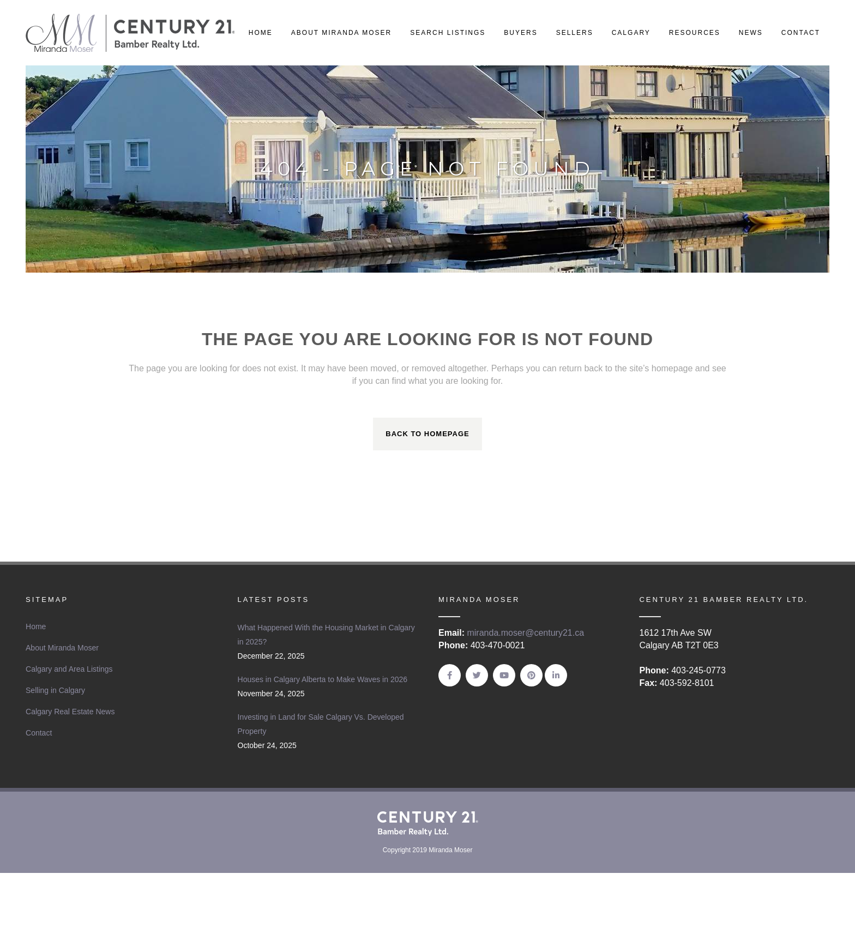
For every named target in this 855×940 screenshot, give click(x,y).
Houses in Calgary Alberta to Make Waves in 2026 (323, 679)
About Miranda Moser (62, 647)
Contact (39, 732)
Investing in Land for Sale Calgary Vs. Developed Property (321, 724)
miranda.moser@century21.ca (525, 632)
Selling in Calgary (55, 690)
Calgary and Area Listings (69, 669)
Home (36, 626)
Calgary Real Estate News (70, 711)
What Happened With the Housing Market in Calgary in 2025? (326, 634)
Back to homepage (427, 434)
